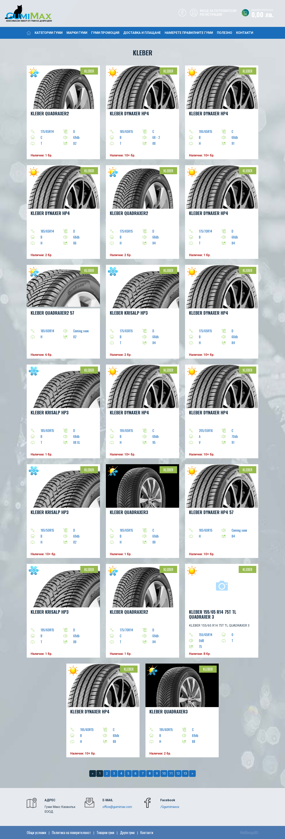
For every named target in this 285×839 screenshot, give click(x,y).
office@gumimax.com (117, 807)
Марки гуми (76, 33)
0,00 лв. (268, 13)
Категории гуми (49, 33)
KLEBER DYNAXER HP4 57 (211, 512)
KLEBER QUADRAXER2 (50, 113)
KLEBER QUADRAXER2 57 (52, 313)
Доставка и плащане (142, 33)
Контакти (244, 33)
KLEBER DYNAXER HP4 (129, 113)
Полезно (224, 33)
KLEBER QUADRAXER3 (129, 512)
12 (178, 773)
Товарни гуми (105, 832)
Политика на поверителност (71, 832)
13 (185, 773)
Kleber (89, 71)
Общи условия (36, 832)
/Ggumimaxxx (169, 807)
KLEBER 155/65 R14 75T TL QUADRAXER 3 (212, 614)
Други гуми (127, 832)
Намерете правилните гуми (189, 33)
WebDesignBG (249, 832)
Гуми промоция (105, 33)
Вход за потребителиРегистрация (218, 12)
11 (171, 773)
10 (164, 773)
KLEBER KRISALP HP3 (129, 313)
